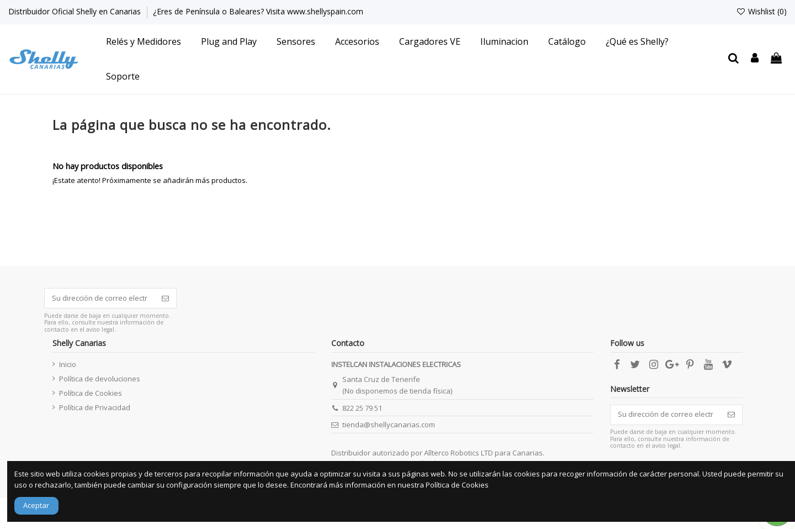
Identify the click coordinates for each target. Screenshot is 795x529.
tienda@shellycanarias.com (388, 425)
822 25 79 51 (362, 408)
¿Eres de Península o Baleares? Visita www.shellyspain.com (258, 11)
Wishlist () (761, 11)
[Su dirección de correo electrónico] (100, 298)
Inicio (67, 364)
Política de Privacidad (94, 407)
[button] (143, 41)
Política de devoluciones (99, 379)
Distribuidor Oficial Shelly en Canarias (75, 11)
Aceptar (36, 505)
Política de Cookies (90, 393)
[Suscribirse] (165, 298)
